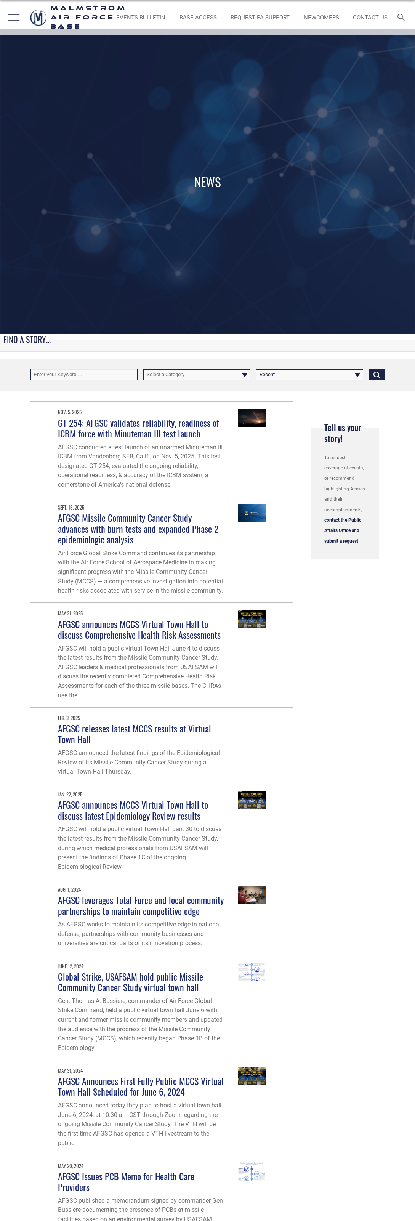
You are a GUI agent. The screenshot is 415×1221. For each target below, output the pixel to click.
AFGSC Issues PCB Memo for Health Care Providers (126, 1182)
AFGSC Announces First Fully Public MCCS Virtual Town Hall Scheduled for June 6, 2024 (141, 1086)
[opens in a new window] (260, 17)
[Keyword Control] (84, 374)
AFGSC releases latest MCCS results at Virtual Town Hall (134, 734)
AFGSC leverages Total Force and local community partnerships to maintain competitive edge (141, 905)
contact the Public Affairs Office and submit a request (342, 531)
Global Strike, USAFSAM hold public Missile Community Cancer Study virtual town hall (130, 982)
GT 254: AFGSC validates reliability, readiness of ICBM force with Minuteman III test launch (138, 428)
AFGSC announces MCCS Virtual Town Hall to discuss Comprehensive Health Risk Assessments (139, 629)
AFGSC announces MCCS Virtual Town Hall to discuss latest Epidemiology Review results (133, 810)
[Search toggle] (402, 17)
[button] (12, 17)
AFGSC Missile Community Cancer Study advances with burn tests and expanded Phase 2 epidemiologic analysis (138, 528)
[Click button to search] (377, 374)
